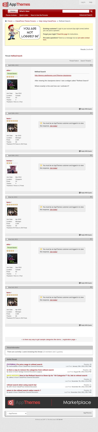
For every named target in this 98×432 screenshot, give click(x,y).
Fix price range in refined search (29, 364)
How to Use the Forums (39, 15)
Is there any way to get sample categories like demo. (42, 339)
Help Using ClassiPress (47, 21)
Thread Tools (73, 61)
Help (90, 2)
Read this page (62, 34)
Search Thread (85, 61)
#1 (91, 65)
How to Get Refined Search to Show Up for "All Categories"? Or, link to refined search (53, 375)
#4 (91, 197)
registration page (69, 339)
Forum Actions (11, 15)
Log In (83, 2)
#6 (91, 287)
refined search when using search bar (21, 385)
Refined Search (16, 56)
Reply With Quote (85, 109)
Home (12, 11)
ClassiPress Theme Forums (25, 21)
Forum (10, 21)
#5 (91, 239)
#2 (91, 113)
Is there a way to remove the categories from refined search (30, 370)
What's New (24, 11)
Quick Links (23, 15)
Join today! (53, 126)
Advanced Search (85, 15)
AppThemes (87, 413)
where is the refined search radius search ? (24, 390)
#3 (91, 155)
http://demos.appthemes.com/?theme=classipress (53, 75)
